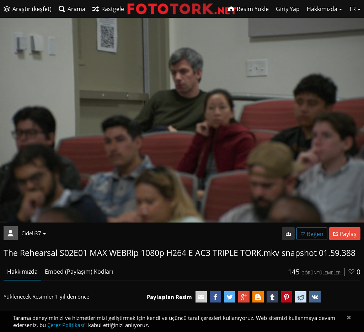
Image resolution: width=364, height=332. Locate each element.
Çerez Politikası (65, 324)
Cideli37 (33, 233)
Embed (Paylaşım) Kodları (79, 271)
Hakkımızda (22, 271)
